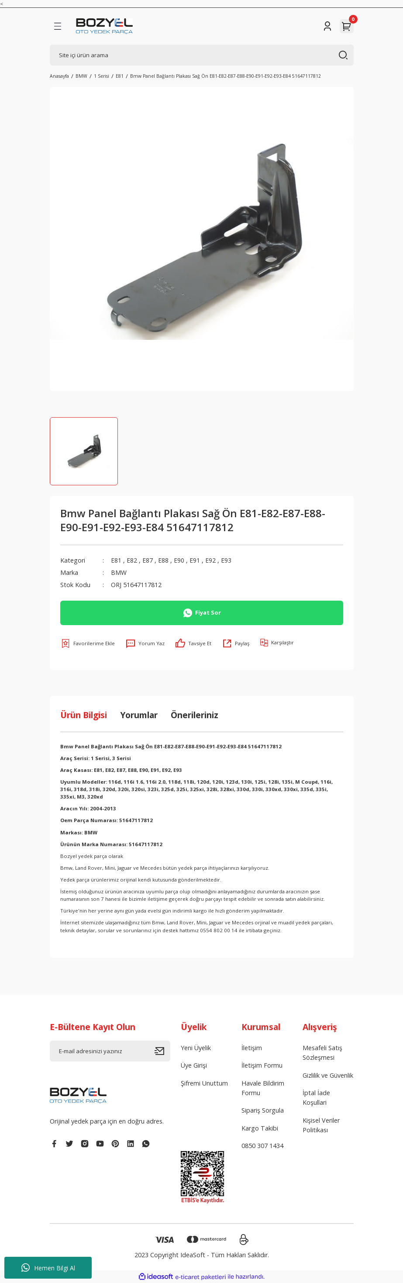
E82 (132, 560)
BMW (119, 572)
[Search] (202, 55)
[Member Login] (327, 26)
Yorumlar (139, 715)
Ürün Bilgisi (83, 715)
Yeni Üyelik (196, 1048)
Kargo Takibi (259, 1128)
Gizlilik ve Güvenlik (328, 1075)
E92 (210, 560)
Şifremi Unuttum (204, 1083)
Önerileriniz (194, 715)
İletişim (251, 1048)
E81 (116, 560)
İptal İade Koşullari (316, 1098)
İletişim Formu (261, 1065)
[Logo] (104, 26)
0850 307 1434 (262, 1145)
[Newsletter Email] (110, 1051)
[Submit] (162, 1051)
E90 (179, 560)
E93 (226, 560)
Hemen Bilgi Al (48, 1268)
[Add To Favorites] (87, 643)
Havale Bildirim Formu (262, 1088)
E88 (163, 560)
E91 (194, 560)
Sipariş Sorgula (262, 1110)
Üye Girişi (194, 1065)
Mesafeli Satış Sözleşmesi (322, 1053)
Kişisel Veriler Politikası (321, 1125)
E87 (147, 560)
